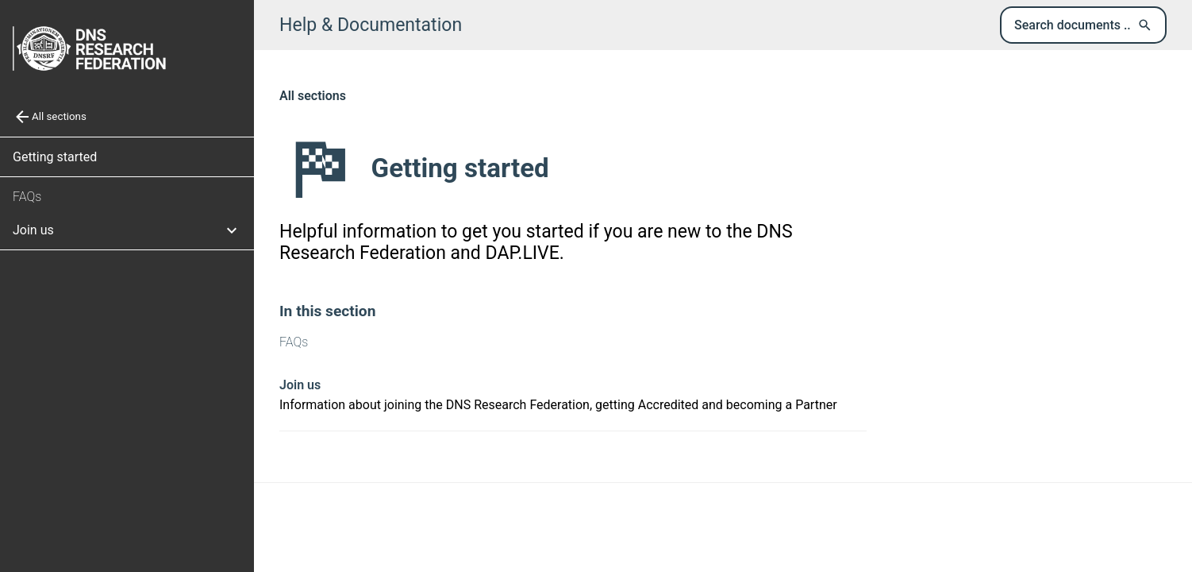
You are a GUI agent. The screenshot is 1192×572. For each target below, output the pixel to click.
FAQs (27, 196)
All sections (312, 95)
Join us (300, 384)
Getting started (55, 156)
